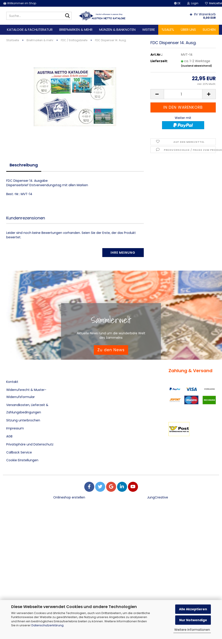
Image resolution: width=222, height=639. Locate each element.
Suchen (209, 29)
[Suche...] (67, 16)
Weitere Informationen (192, 629)
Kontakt (12, 382)
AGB (9, 436)
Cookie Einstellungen (22, 460)
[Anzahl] (183, 99)
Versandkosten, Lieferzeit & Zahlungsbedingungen (27, 408)
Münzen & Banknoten (117, 29)
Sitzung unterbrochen (23, 420)
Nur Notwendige (193, 620)
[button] (177, 3)
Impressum (15, 428)
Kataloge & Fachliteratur (30, 29)
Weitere (148, 29)
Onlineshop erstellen (69, 497)
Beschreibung (24, 165)
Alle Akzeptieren (193, 609)
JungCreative (157, 497)
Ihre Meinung (123, 252)
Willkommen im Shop (19, 3)
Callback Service (19, 452)
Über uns (188, 29)
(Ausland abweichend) (196, 70)
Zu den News (111, 350)
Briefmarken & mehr (75, 29)
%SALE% (168, 29)
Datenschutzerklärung (47, 625)
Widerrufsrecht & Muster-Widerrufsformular (26, 393)
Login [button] (192, 3)
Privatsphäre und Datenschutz (29, 444)
